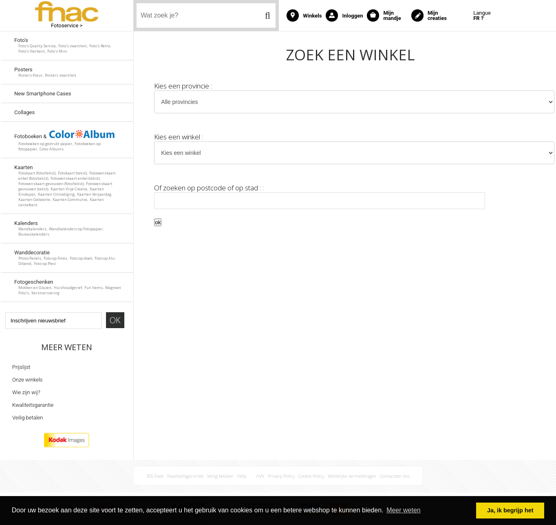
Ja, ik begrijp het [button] (510, 510)
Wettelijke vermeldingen (352, 476)
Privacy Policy (281, 476)
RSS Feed (155, 476)
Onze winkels (27, 380)
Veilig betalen (27, 418)
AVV (260, 476)
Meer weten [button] (403, 510)
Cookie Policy (311, 476)
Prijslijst (21, 367)
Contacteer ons (395, 476)
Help (241, 476)
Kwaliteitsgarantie (32, 405)
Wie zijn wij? (26, 392)
